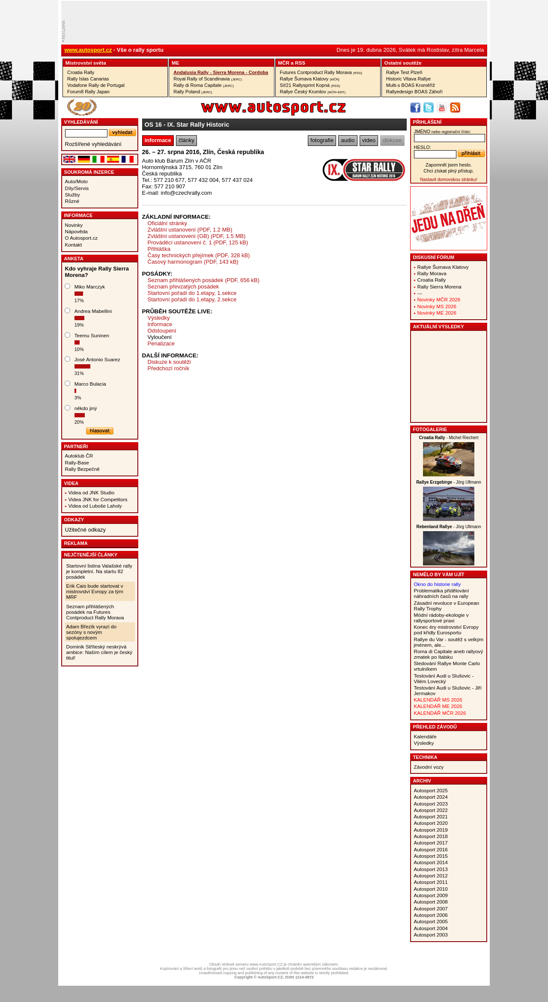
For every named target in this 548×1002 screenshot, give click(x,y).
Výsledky (159, 318)
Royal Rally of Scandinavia (207, 78)
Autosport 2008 (431, 901)
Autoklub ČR (79, 455)
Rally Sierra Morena (439, 286)
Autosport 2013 (431, 869)
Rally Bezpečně (82, 469)
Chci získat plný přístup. (448, 170)
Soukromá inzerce (89, 172)
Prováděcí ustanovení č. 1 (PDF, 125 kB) (198, 242)
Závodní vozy (429, 767)
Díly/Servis (77, 188)
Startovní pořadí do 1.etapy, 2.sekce (192, 299)
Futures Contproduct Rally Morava (321, 72)
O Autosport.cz (81, 238)
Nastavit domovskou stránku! (448, 179)
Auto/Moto (76, 181)
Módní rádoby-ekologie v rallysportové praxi (441, 617)
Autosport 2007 (431, 908)
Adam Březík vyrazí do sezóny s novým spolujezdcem (91, 632)
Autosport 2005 (431, 921)
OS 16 (153, 124)
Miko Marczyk (89, 286)
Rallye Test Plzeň (404, 72)
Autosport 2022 (431, 810)
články (186, 140)
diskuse (392, 140)
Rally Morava (432, 273)
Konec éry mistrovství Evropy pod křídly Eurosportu (446, 629)
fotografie (322, 140)
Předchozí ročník (169, 368)
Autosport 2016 (431, 849)
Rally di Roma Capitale (203, 85)
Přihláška (159, 249)
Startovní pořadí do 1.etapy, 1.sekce (192, 293)
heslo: (423, 147)
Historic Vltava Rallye (408, 78)
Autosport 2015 (431, 856)
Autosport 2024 (431, 797)
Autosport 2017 (431, 842)
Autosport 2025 (431, 790)
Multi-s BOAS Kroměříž (410, 85)
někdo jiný (85, 408)
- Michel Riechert (449, 437)
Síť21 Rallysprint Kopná (310, 85)
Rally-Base (77, 462)
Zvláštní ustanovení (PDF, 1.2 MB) (190, 229)
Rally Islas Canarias (88, 78)
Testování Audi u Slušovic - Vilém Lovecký (444, 678)
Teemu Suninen (91, 335)
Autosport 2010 (431, 889)
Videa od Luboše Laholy (95, 505)
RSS (300, 62)
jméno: (442, 131)
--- (420, 293)
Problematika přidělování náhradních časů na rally (441, 593)
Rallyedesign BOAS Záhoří (414, 91)
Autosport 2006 (431, 915)
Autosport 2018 (431, 836)
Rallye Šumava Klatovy (310, 78)
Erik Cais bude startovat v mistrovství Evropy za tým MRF (94, 591)
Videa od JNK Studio (91, 492)
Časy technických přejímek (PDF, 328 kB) (199, 255)
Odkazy (74, 519)
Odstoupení (162, 330)
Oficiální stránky (167, 223)
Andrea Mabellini (93, 311)
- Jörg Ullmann (448, 482)
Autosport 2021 (431, 816)
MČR (283, 62)
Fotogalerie (430, 429)
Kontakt (73, 244)
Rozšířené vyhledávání (93, 144)
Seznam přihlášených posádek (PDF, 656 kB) (204, 280)
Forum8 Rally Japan (88, 91)
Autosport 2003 (431, 934)
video (368, 140)
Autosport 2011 (431, 882)
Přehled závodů (435, 726)
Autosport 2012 (431, 875)
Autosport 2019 (431, 830)
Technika (425, 757)
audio (348, 140)
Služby (72, 194)
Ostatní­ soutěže (403, 62)
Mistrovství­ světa (86, 62)
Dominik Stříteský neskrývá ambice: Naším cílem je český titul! (99, 652)
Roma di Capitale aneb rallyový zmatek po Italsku (448, 654)
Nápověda (76, 231)
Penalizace (161, 343)
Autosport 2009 (431, 895)
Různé (72, 201)
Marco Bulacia (90, 384)
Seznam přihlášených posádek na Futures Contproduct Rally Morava (95, 612)
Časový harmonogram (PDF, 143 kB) (193, 262)
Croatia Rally (80, 72)
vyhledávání (81, 122)
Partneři (76, 446)
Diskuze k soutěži (169, 362)
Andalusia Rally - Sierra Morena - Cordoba (220, 72)
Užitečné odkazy (85, 529)
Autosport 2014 (431, 862)
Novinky (74, 225)
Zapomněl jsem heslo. (449, 164)
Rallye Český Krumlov (313, 91)
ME (175, 62)
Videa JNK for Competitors (98, 499)
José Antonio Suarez (97, 359)
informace (158, 140)
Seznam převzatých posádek (183, 286)
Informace (78, 215)
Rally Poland (192, 91)
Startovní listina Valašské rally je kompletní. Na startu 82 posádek (99, 571)
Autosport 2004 (431, 928)
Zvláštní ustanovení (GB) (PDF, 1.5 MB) (197, 236)
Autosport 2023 (431, 803)
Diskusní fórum (433, 257)
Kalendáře (425, 736)
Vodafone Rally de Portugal (96, 85)
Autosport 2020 (431, 823)
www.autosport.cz (88, 50)
